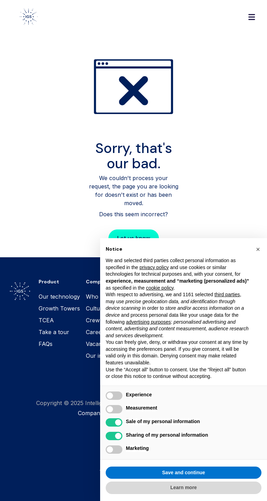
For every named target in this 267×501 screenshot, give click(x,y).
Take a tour (54, 332)
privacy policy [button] (154, 280)
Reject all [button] (143, 485)
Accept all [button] (223, 485)
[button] (252, 16)
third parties (227, 307)
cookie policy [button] (159, 301)
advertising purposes (148, 335)
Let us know (133, 238)
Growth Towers (59, 308)
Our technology (59, 296)
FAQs (45, 343)
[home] (28, 17)
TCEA (46, 320)
